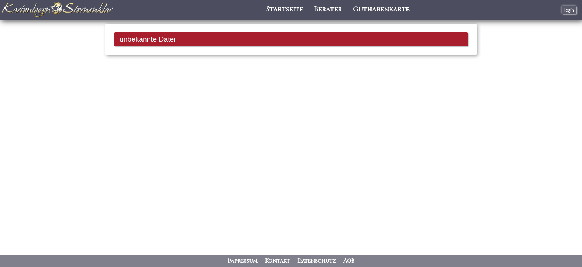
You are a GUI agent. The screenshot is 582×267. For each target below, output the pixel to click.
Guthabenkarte (381, 10)
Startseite (284, 10)
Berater (328, 10)
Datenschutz (316, 261)
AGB (348, 261)
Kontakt (277, 261)
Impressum (243, 261)
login (569, 10)
